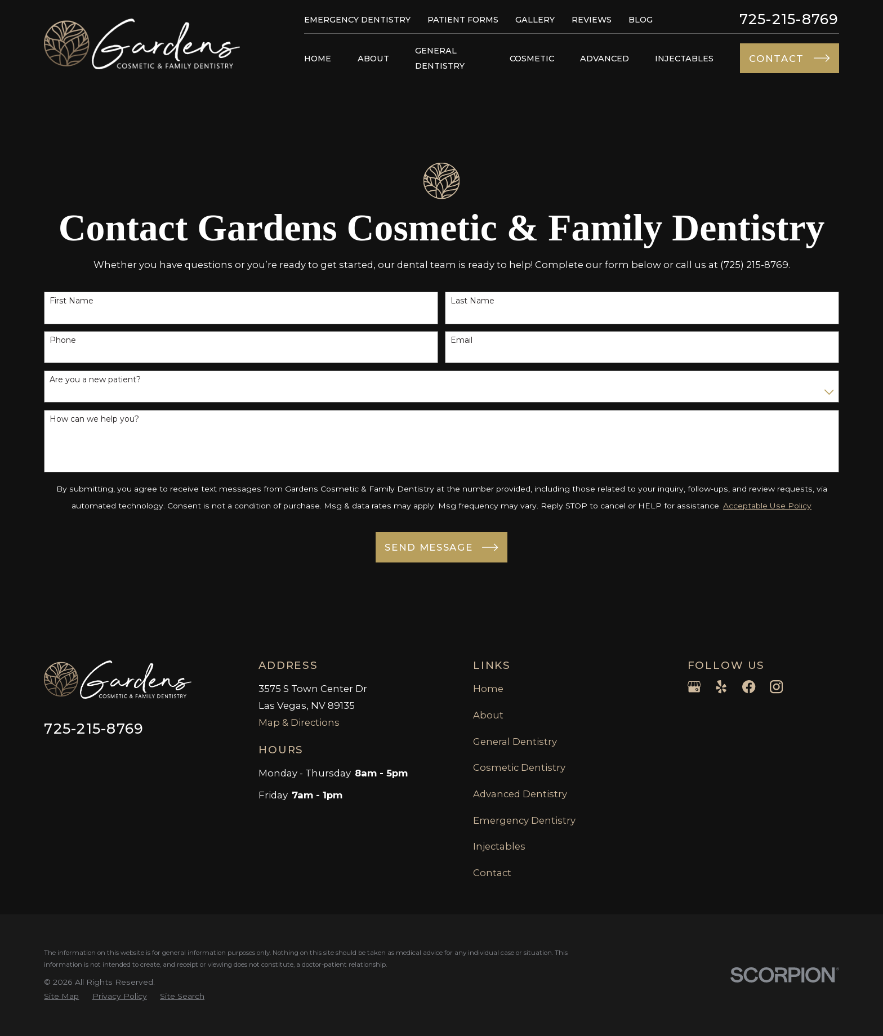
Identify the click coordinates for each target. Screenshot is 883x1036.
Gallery (535, 20)
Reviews (592, 20)
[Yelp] (721, 686)
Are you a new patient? (95, 382)
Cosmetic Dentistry (519, 767)
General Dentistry (515, 741)
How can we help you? (94, 422)
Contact (492, 872)
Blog (640, 20)
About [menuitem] (373, 58)
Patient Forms (462, 20)
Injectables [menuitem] (684, 58)
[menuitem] (61, 996)
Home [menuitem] (317, 58)
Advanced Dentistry (520, 794)
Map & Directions (299, 722)
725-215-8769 (789, 19)
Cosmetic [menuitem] (532, 58)
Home (488, 688)
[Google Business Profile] (694, 686)
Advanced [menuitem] (604, 58)
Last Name (472, 304)
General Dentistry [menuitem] (440, 58)
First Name (71, 304)
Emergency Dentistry (357, 20)
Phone (63, 343)
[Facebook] (748, 686)
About (488, 715)
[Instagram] (776, 686)
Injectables (499, 846)
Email (461, 343)
